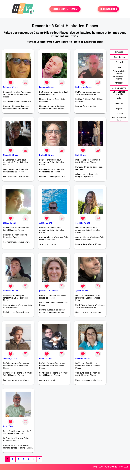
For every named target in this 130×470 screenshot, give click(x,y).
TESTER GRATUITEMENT (65, 9)
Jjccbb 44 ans (81, 291)
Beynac (119, 108)
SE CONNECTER (108, 9)
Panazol (119, 62)
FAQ (95, 467)
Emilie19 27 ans (82, 358)
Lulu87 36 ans (9, 223)
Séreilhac (119, 103)
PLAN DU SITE (111, 467)
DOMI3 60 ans (45, 358)
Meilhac (119, 114)
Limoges (119, 52)
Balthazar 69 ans (10, 87)
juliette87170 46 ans (48, 291)
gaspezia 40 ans (82, 223)
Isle (119, 67)
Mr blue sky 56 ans (83, 87)
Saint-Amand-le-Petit (119, 118)
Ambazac (119, 83)
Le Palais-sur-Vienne (119, 77)
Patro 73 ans (9, 426)
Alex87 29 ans (45, 223)
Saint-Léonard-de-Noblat (119, 93)
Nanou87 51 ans (10, 155)
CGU (101, 467)
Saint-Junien (119, 57)
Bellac (119, 98)
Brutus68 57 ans (46, 155)
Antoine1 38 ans (10, 291)
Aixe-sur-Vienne (119, 88)
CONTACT (123, 467)
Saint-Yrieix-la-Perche (119, 72)
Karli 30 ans (80, 155)
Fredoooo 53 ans (46, 87)
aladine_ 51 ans (10, 358)
